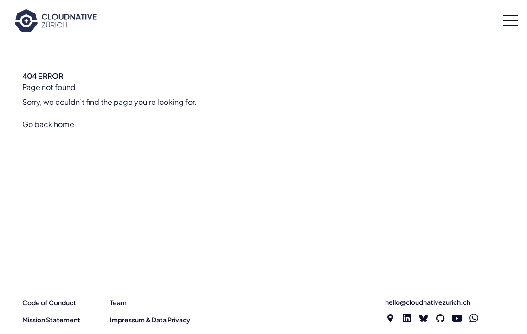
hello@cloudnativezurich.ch (427, 302)
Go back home (48, 124)
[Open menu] (510, 20)
